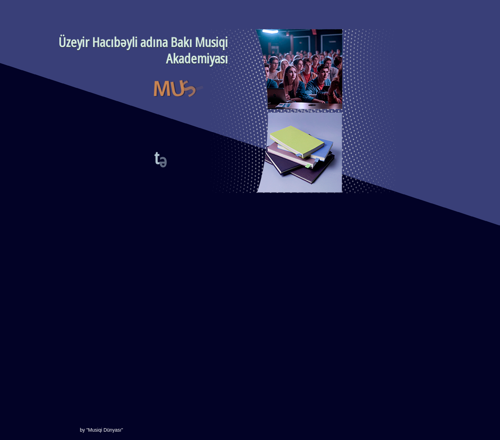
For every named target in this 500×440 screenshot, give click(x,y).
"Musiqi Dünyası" (104, 430)
